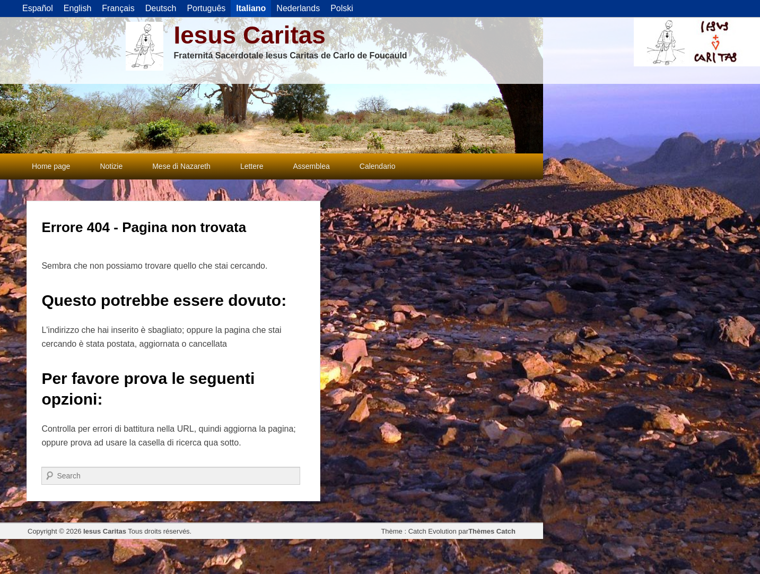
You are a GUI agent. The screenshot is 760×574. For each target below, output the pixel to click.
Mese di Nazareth (181, 166)
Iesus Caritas (250, 35)
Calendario (378, 166)
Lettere (252, 166)
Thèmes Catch (492, 531)
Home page (51, 166)
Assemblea (311, 166)
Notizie (111, 166)
